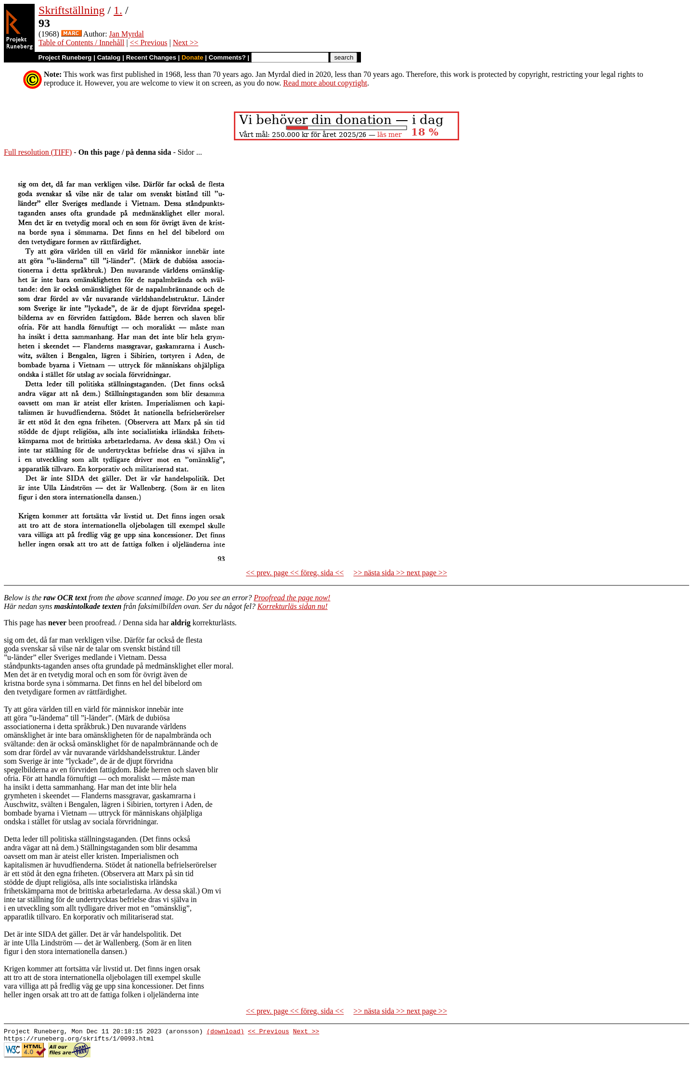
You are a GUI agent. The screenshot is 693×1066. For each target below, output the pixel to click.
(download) (225, 1032)
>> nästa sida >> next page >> (400, 573)
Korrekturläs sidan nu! (292, 606)
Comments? (227, 57)
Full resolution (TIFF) (38, 152)
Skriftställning (71, 10)
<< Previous (148, 42)
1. (118, 10)
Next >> (185, 42)
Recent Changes (151, 57)
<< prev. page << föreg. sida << (295, 573)
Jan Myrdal (126, 34)
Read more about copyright (325, 83)
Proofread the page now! (292, 598)
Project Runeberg (64, 57)
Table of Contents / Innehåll (81, 42)
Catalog (109, 57)
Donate (192, 57)
